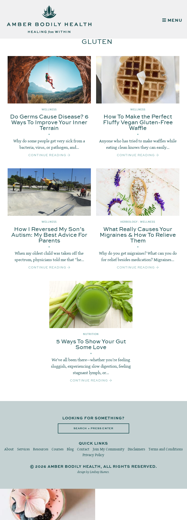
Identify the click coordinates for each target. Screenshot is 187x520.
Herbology (129, 222)
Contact (83, 449)
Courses (58, 449)
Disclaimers (136, 449)
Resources (40, 449)
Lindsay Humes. (99, 471)
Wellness (49, 109)
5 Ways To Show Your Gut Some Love (91, 344)
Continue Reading (49, 155)
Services (23, 449)
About (9, 449)
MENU (172, 20)
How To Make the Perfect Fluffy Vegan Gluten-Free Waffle (138, 122)
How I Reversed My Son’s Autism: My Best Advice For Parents (49, 235)
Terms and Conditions (165, 449)
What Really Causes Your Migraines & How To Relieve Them (138, 235)
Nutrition (91, 334)
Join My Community (108, 449)
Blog (70, 449)
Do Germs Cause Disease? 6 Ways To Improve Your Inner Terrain (49, 122)
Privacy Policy (93, 455)
